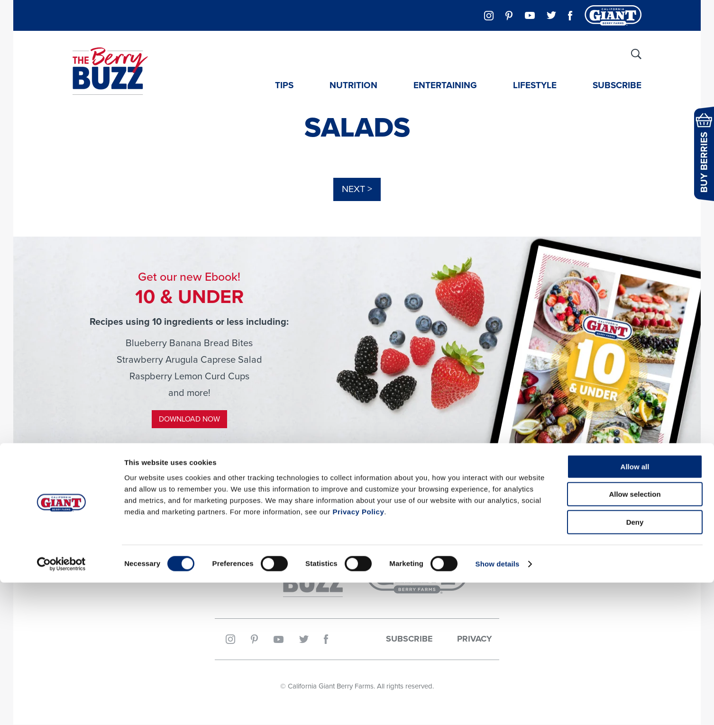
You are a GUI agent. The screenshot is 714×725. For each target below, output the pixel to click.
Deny (635, 665)
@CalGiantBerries (357, 504)
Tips (284, 85)
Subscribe (617, 85)
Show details (498, 706)
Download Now (189, 419)
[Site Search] (636, 54)
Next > (357, 189)
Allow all (635, 609)
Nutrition (353, 85)
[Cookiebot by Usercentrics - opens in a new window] (61, 706)
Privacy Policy (358, 654)
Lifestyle (535, 85)
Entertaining (445, 85)
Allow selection (634, 637)
